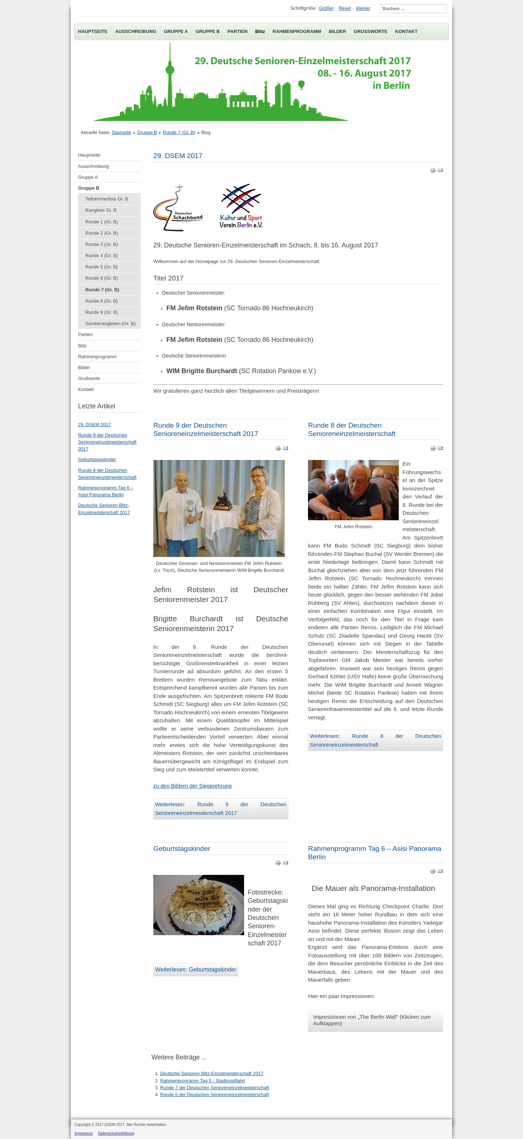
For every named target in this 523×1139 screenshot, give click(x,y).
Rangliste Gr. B (101, 210)
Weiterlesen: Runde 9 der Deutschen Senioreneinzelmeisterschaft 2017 (221, 808)
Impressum (83, 1133)
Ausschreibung (135, 31)
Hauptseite (93, 31)
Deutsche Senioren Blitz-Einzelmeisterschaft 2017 (211, 1073)
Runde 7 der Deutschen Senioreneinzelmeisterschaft (214, 1087)
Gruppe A (176, 31)
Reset (345, 8)
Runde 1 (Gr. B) (101, 222)
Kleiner (363, 8)
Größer (326, 8)
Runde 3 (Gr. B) (101, 244)
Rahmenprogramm (297, 31)
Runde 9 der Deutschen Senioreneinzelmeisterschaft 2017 (107, 442)
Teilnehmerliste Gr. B (106, 199)
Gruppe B (208, 31)
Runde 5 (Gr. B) (101, 267)
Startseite (121, 132)
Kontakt (406, 31)
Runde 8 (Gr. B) (101, 301)
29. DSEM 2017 (94, 424)
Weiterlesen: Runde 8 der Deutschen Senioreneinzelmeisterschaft (375, 740)
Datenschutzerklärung (116, 1133)
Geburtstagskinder (97, 459)
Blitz (260, 31)
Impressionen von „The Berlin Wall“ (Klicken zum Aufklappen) (372, 1020)
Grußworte (371, 31)
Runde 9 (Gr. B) (101, 312)
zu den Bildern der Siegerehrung (192, 786)
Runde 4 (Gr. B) (101, 255)
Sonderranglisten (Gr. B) (110, 323)
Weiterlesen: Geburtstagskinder (195, 969)
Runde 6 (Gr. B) (101, 278)
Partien (237, 31)
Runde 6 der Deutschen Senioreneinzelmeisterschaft (214, 1094)
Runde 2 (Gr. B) (101, 233)
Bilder (337, 31)
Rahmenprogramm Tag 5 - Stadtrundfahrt (202, 1080)
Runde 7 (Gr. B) (179, 132)
